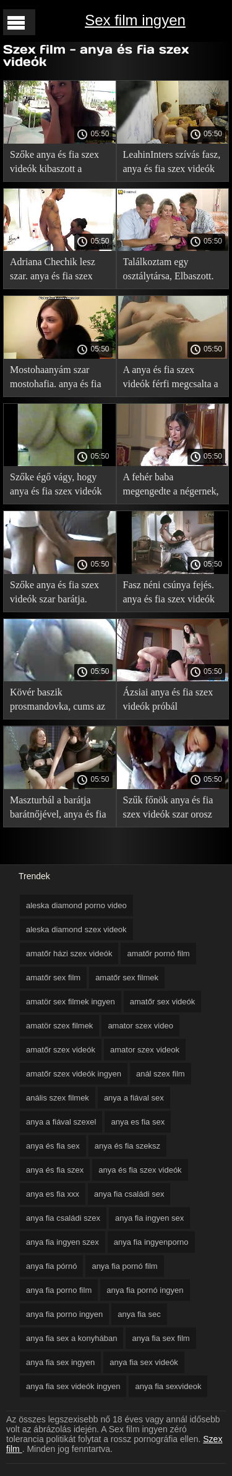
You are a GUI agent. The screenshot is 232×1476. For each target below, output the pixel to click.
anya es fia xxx (52, 1194)
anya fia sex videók (144, 1362)
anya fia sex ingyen (60, 1362)
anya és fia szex (55, 1170)
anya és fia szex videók (139, 1170)
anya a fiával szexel (61, 1121)
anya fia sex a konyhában (71, 1338)
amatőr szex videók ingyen (73, 1073)
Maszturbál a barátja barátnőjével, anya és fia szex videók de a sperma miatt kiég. (58, 809)
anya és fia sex (53, 1145)
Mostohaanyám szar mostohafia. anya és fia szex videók (55, 378)
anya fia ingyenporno (151, 1242)
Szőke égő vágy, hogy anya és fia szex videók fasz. (55, 486)
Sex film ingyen (135, 20)
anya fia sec (139, 1314)
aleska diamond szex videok (76, 929)
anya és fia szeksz (127, 1145)
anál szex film (160, 1073)
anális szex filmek (57, 1097)
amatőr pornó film (158, 953)
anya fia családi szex (63, 1218)
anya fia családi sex (129, 1194)
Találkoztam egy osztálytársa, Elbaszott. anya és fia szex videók (169, 270)
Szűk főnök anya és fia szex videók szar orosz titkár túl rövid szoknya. (170, 809)
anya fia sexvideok (168, 1386)
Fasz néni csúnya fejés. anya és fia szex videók (169, 592)
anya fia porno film (59, 1290)
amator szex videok (144, 1049)
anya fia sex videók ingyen (73, 1386)
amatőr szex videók (60, 1049)
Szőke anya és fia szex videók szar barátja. (54, 592)
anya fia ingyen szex (62, 1242)
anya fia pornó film (124, 1266)
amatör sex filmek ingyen (70, 1001)
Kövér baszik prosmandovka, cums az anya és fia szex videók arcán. (57, 701)
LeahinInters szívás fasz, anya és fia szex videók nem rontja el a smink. (172, 163)
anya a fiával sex (134, 1097)
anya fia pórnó (51, 1266)
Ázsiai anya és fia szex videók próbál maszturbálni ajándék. (168, 701)
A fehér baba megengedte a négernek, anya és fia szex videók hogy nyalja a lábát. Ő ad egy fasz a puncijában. (172, 486)
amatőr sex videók (162, 1001)
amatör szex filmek (59, 1025)
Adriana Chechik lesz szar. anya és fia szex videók (52, 270)
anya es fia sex (138, 1121)
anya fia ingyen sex (149, 1218)
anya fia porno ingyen (64, 1314)
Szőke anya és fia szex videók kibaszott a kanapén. (54, 163)
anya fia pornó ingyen (144, 1290)
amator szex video (140, 1025)
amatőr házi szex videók (69, 953)
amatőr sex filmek (126, 977)
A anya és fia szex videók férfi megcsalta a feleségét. (170, 378)
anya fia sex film (160, 1338)
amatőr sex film (53, 977)
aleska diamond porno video (76, 905)
